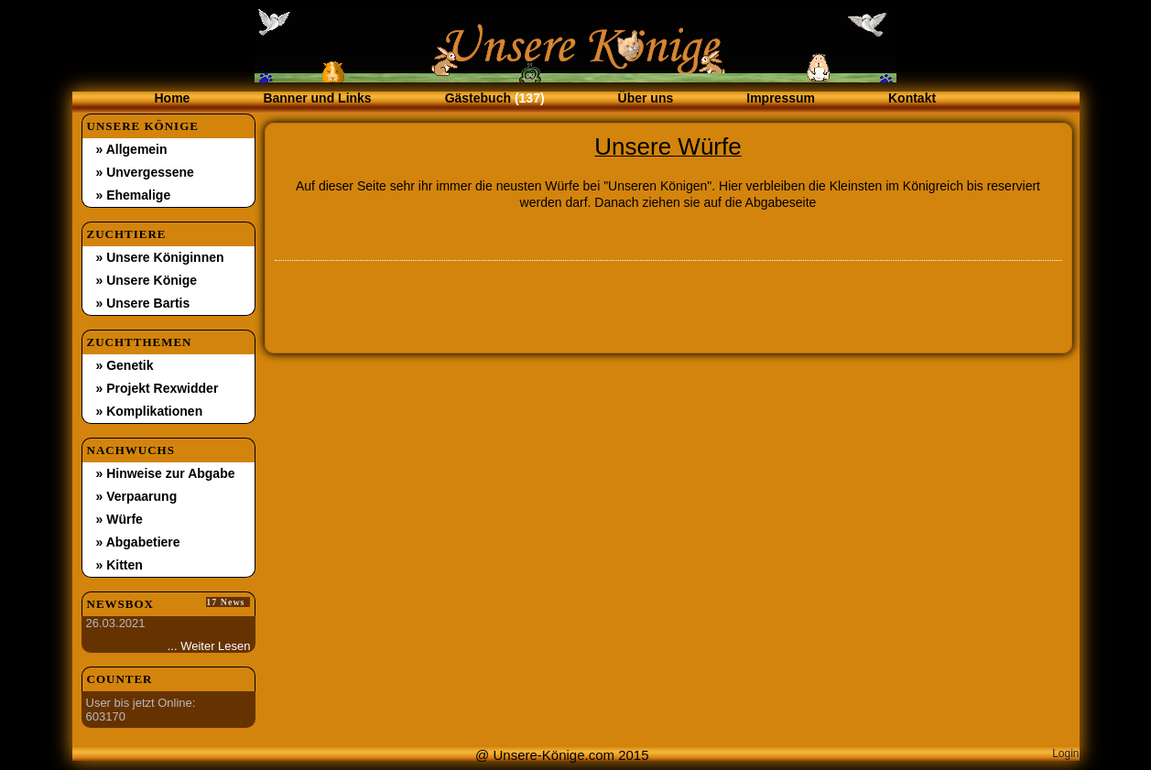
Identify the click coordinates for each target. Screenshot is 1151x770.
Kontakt (912, 98)
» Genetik (125, 365)
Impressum (780, 98)
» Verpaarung (137, 496)
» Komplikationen (149, 411)
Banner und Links (317, 98)
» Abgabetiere (138, 542)
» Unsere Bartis (143, 303)
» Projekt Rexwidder (157, 388)
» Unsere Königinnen (160, 257)
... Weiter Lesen (209, 646)
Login (1065, 753)
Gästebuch (495, 98)
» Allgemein (132, 149)
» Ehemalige (133, 195)
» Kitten (119, 565)
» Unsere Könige (146, 280)
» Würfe (119, 519)
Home (172, 98)
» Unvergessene (145, 172)
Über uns (646, 98)
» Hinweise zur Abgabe (165, 473)
